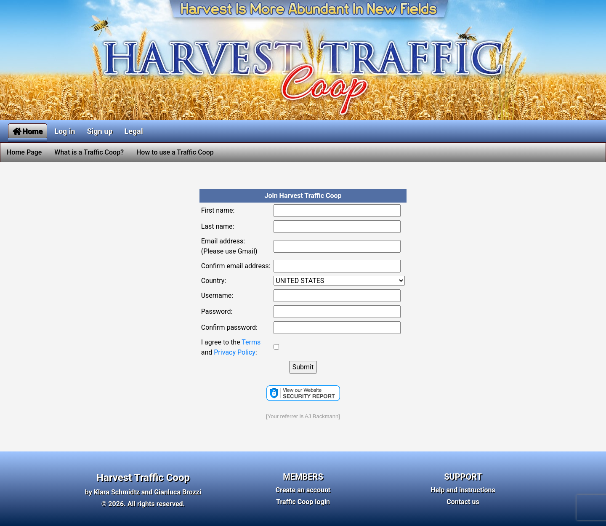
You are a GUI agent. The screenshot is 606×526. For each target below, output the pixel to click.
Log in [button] (64, 131)
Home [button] (28, 131)
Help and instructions (463, 490)
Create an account (303, 490)
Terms (251, 342)
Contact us (463, 502)
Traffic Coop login (303, 502)
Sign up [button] (100, 131)
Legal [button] (134, 131)
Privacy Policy (234, 352)
